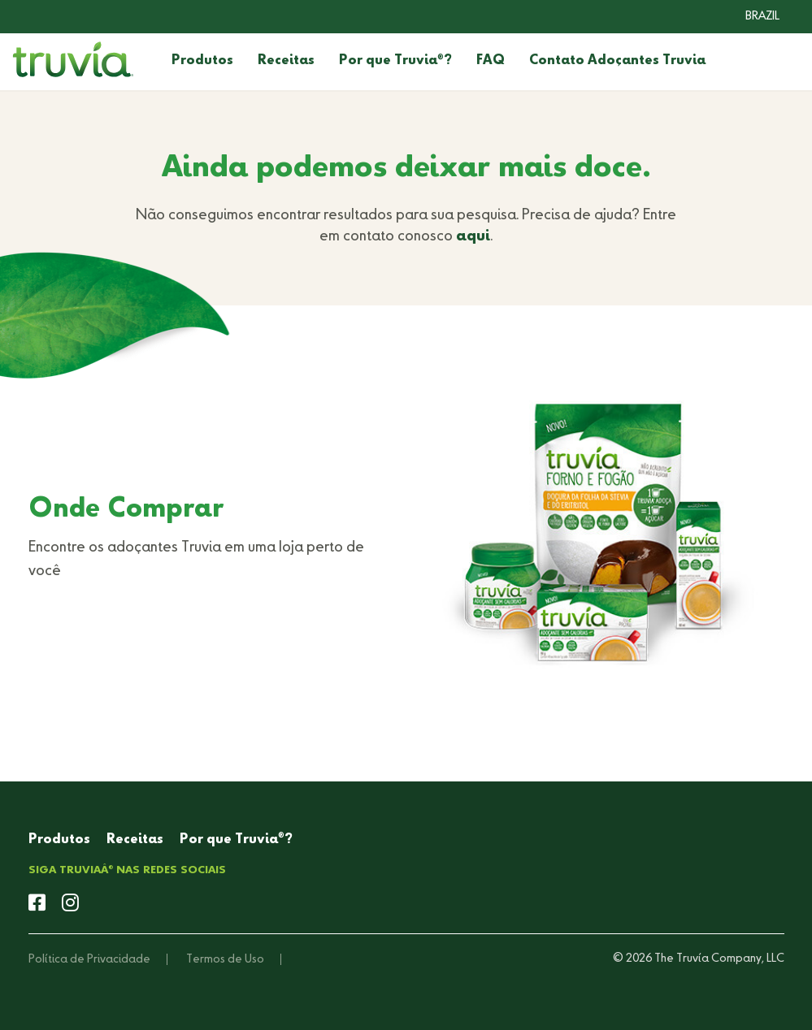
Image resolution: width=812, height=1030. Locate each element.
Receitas (286, 60)
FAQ (490, 60)
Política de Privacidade (89, 959)
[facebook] (37, 904)
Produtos (202, 60)
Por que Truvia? (395, 60)
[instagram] (70, 904)
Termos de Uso (225, 959)
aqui (473, 236)
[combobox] (750, 16)
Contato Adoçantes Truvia (617, 60)
